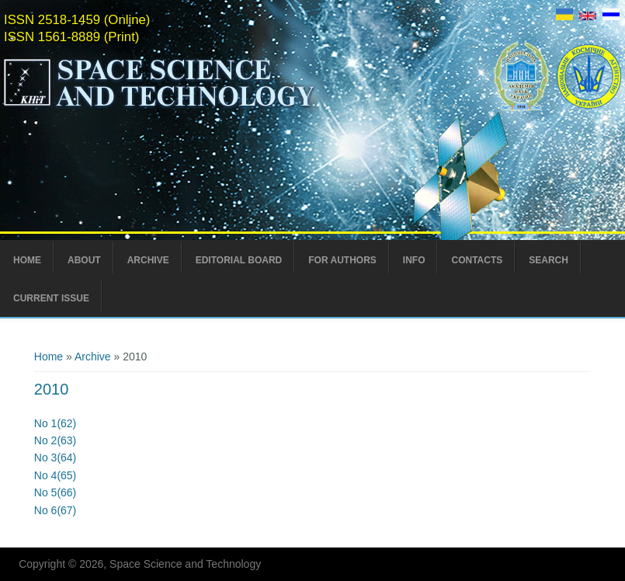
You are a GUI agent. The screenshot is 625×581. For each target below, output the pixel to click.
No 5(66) (55, 492)
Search (548, 260)
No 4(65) (55, 475)
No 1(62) (55, 423)
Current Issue (51, 298)
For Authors (342, 260)
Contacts (476, 260)
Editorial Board (239, 260)
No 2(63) (55, 440)
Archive (148, 260)
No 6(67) (55, 510)
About (84, 260)
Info (414, 260)
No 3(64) (55, 457)
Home (27, 260)
